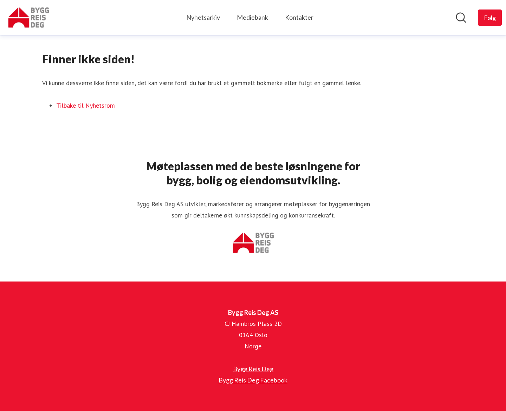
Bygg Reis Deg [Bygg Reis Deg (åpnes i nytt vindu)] (253, 369)
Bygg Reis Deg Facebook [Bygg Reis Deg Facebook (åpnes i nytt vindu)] (253, 380)
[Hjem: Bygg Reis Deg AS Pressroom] (28, 17)
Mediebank (252, 17)
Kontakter (299, 17)
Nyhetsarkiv (203, 17)
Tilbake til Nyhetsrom (85, 105)
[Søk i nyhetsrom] (461, 17)
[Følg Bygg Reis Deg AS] (490, 18)
